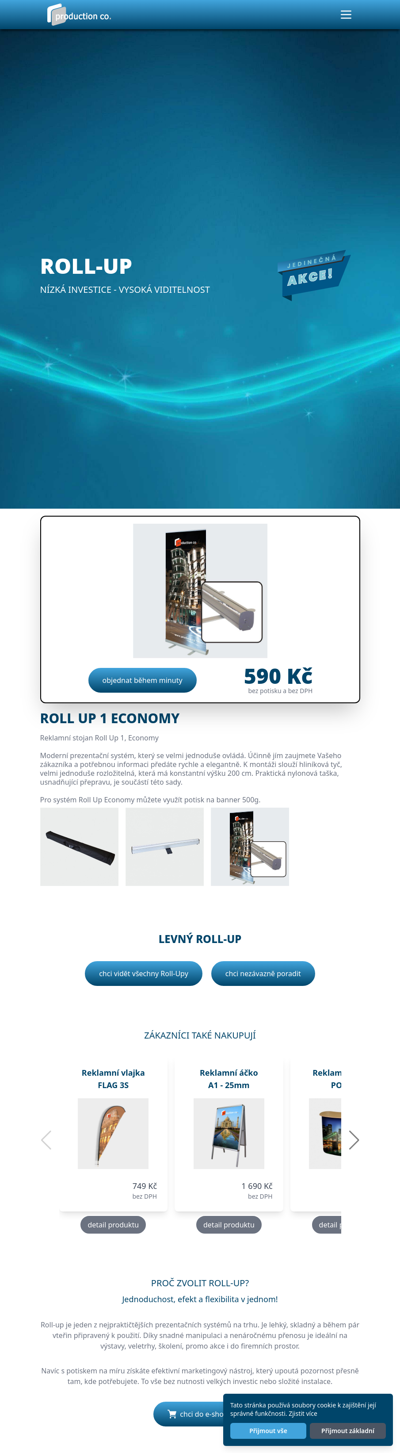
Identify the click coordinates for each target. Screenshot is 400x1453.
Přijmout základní (347, 1430)
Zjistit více (303, 1413)
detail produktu (113, 1225)
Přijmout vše (268, 1430)
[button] (354, 1140)
